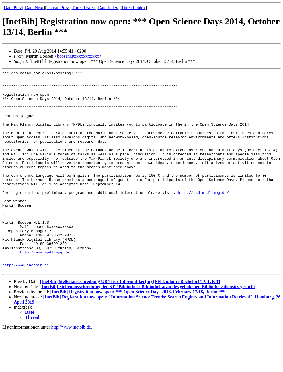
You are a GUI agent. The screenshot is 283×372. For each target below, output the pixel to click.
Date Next (34, 7)
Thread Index (133, 7)
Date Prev (13, 7)
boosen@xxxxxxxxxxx (78, 56)
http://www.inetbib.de (25, 304)
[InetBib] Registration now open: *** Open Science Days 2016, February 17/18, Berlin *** (137, 331)
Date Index (108, 7)
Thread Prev (57, 7)
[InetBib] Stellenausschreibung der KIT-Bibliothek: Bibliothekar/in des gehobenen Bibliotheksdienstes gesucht (147, 326)
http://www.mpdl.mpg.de (44, 288)
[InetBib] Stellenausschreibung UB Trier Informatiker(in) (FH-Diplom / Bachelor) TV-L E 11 (130, 321)
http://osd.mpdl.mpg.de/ (203, 217)
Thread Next (83, 7)
